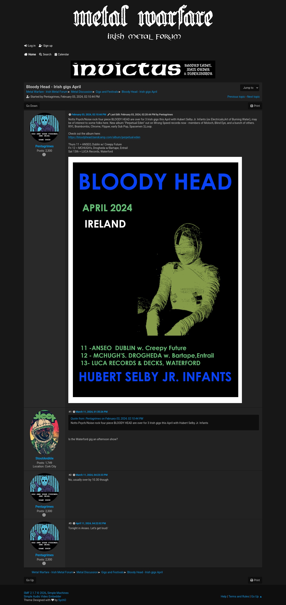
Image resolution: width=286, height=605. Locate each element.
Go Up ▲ (256, 596)
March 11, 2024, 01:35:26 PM (92, 411)
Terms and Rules (238, 596)
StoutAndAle (45, 458)
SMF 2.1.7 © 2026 (35, 592)
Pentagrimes (44, 146)
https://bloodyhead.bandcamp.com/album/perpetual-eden (104, 137)
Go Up (30, 580)
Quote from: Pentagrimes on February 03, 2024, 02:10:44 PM (107, 418)
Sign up (45, 45)
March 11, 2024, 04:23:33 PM (92, 475)
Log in (30, 45)
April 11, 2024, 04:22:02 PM (91, 523)
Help (224, 596)
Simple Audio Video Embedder (42, 596)
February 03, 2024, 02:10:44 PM (89, 114)
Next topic (253, 96)
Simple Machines (58, 592)
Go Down (31, 105)
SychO (62, 600)
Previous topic (236, 96)
